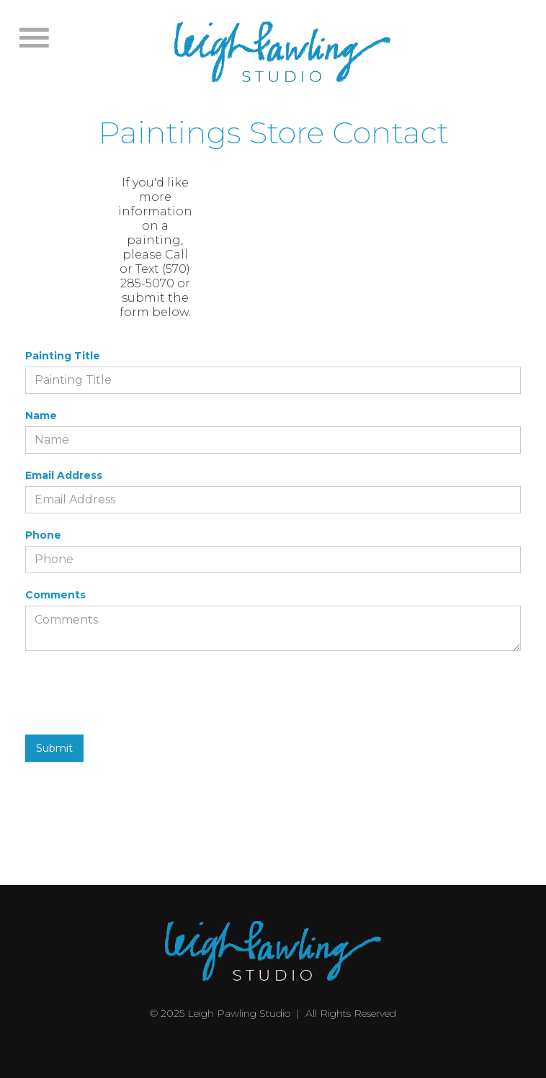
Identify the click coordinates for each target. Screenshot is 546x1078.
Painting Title (62, 355)
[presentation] (134, 686)
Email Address (63, 475)
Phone (43, 535)
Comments (55, 594)
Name (41, 415)
